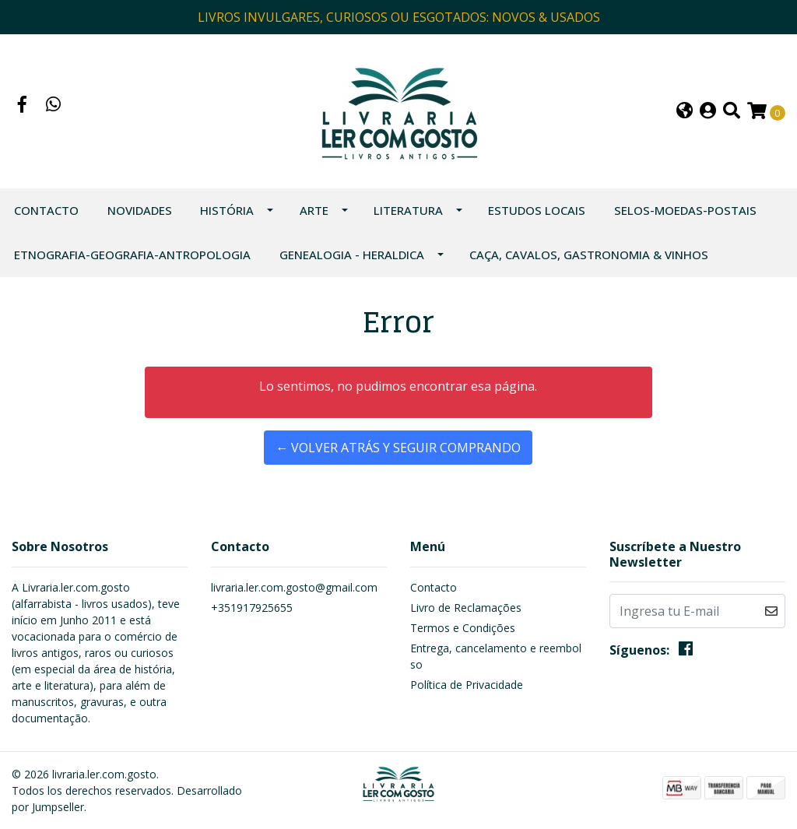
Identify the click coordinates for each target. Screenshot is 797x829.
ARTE (314, 210)
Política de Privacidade (466, 684)
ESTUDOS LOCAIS (536, 210)
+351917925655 (252, 607)
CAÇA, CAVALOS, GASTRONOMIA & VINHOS (588, 254)
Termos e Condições (462, 627)
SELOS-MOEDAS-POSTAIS (685, 210)
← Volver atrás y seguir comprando (398, 447)
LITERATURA (408, 210)
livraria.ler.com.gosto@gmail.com (294, 587)
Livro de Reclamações (465, 607)
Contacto (46, 210)
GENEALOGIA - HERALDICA (351, 254)
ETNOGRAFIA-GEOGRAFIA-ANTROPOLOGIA (132, 254)
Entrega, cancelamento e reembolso (495, 656)
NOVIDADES (139, 210)
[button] (684, 111)
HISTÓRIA (227, 210)
